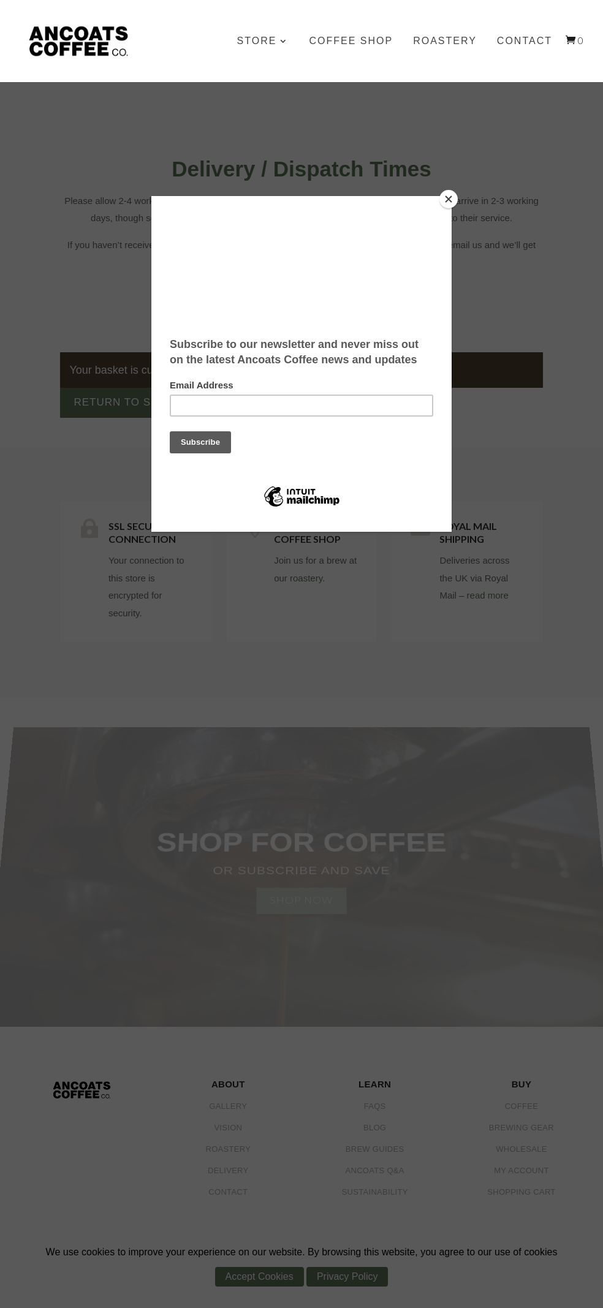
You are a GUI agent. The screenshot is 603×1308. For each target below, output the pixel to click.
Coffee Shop (351, 41)
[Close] (448, 199)
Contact (524, 41)
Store (257, 41)
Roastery (445, 41)
